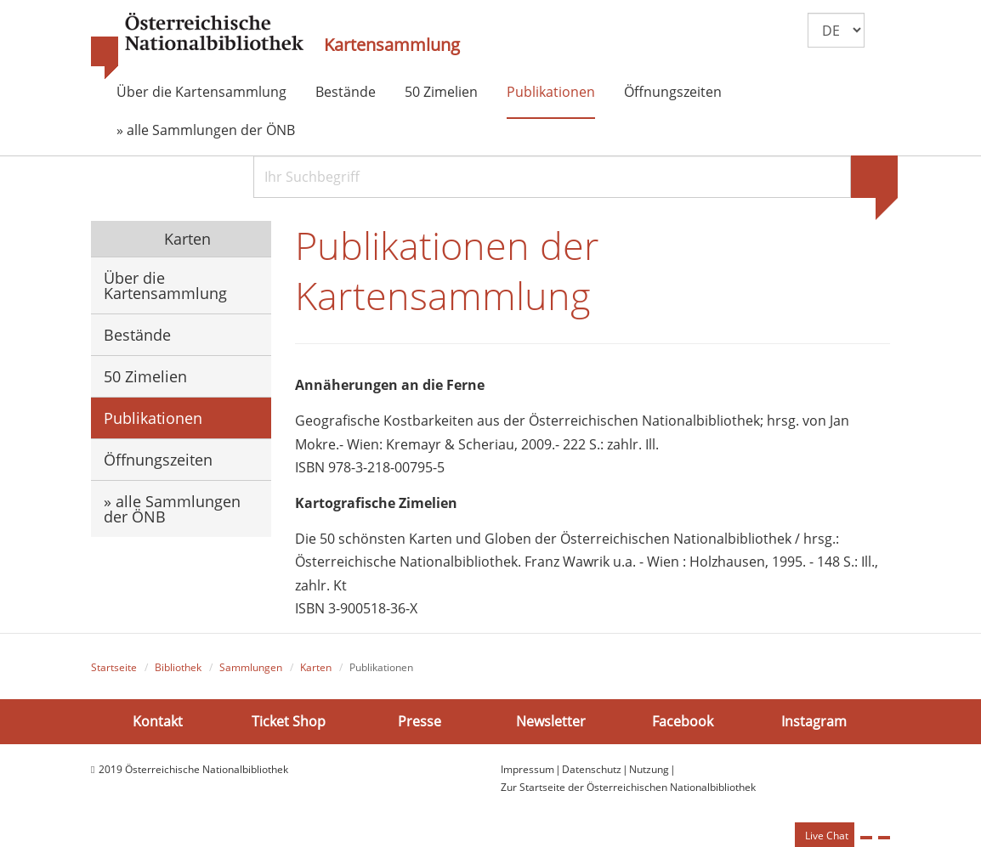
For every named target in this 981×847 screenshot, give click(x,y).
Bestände (345, 91)
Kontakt (158, 721)
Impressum (527, 769)
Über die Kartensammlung (201, 91)
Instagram (814, 721)
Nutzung (649, 769)
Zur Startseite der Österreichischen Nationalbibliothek (628, 787)
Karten (185, 239)
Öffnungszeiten (673, 91)
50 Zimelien (441, 91)
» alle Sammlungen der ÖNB (205, 130)
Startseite (114, 667)
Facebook (682, 721)
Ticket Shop (289, 721)
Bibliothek (178, 667)
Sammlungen (250, 667)
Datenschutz (591, 769)
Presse (419, 721)
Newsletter (551, 721)
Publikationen (551, 91)
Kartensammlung (392, 45)
